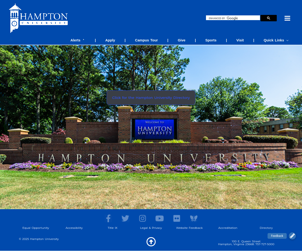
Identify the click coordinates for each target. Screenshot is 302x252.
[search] (234, 18)
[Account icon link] (11, 39)
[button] (292, 235)
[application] (287, 40)
